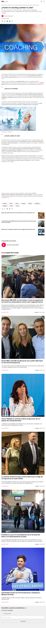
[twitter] (7, 21)
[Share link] (12, 21)
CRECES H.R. (40, 84)
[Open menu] (44, 1)
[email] (10, 21)
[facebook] (5, 21)
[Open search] (41, 1)
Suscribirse (23, 621)
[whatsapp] (2, 21)
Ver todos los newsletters (7, 610)
